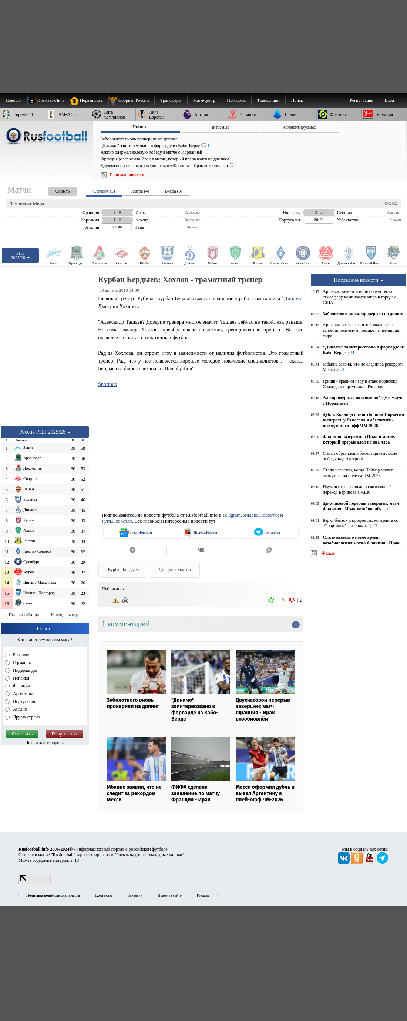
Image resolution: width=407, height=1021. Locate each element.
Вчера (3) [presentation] (173, 191)
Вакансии (135, 895)
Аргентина (22, 693)
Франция (21, 685)
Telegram (231, 515)
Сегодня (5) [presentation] (104, 191)
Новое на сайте (169, 895)
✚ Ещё (327, 553)
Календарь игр (64, 614)
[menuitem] (131, 100)
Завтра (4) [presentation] (140, 191)
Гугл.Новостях (117, 521)
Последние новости (358, 280)
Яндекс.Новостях (261, 515)
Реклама (203, 895)
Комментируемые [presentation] (299, 127)
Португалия (23, 701)
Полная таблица (24, 614)
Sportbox (107, 384)
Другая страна (26, 717)
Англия (19, 709)
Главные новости (127, 174)
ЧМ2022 (391, 203)
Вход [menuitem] (389, 100)
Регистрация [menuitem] (361, 100)
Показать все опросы (45, 742)
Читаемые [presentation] (219, 127)
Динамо (292, 298)
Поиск (297, 100)
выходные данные (166, 854)
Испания (20, 678)
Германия (21, 662)
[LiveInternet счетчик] (34, 882)
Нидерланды (24, 670)
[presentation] (55, 189)
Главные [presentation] (140, 126)
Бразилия (21, 654)
